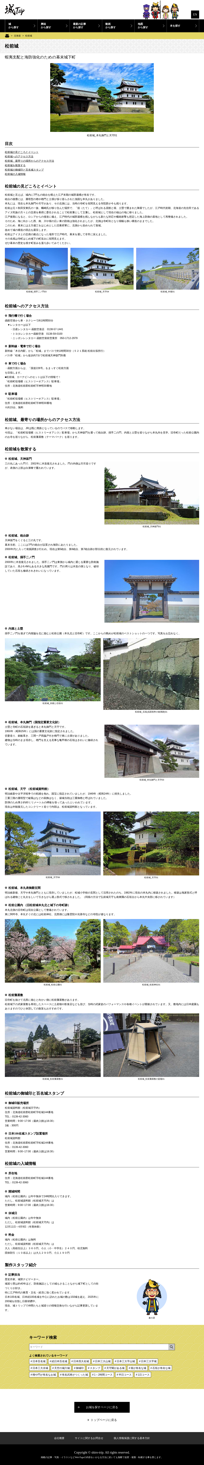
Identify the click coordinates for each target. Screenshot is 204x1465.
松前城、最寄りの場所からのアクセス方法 (29, 160)
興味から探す (46, 26)
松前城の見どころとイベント (22, 152)
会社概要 (59, 1438)
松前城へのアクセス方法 (19, 156)
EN (195, 14)
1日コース (144, 1374)
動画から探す (110, 26)
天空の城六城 (62, 1368)
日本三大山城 (103, 1361)
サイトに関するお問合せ (89, 1438)
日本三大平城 (149, 1361)
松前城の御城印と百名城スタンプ (24, 169)
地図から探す (143, 26)
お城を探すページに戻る (102, 1407)
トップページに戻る (104, 1420)
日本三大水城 (40, 1368)
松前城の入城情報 (15, 174)
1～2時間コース (103, 1374)
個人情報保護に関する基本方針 (132, 1438)
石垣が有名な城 (161, 1368)
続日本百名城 (59, 1361)
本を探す (175, 25)
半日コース (125, 1374)
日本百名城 (39, 1361)
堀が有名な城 (138, 1368)
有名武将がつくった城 (75, 1374)
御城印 (80, 1368)
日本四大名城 (81, 1361)
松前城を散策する (15, 165)
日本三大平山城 (126, 1361)
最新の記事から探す (79, 26)
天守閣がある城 (115, 1368)
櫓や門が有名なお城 (44, 1374)
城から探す (13, 26)
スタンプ (95, 1368)
